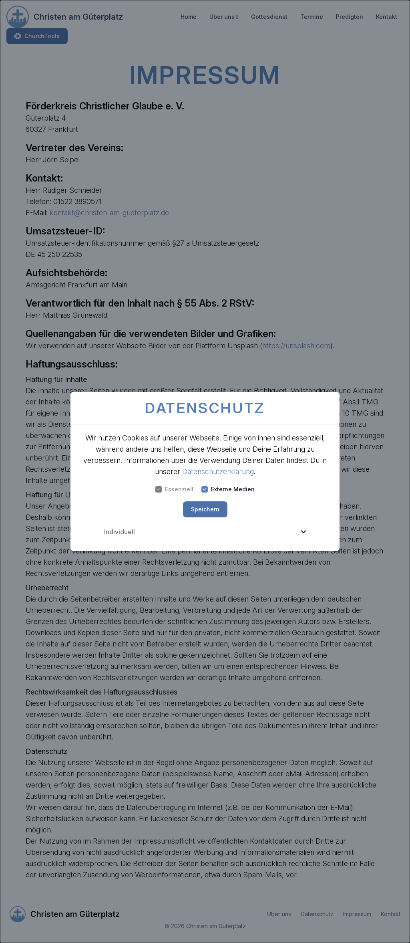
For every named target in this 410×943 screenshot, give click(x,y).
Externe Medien (228, 489)
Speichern (205, 509)
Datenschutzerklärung (218, 471)
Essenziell (174, 489)
